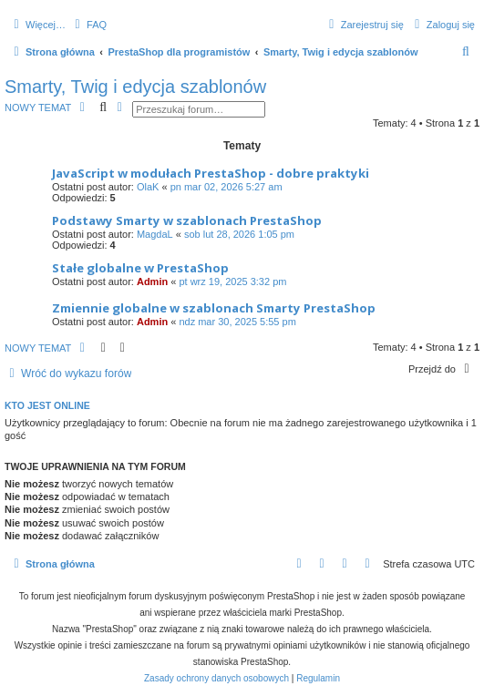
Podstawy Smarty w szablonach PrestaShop (187, 220)
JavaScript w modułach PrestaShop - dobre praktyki (210, 173)
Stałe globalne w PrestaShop (140, 268)
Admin (152, 281)
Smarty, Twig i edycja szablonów (135, 87)
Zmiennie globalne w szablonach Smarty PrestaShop (214, 308)
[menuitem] (88, 25)
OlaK (148, 186)
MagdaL (155, 234)
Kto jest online (47, 405)
